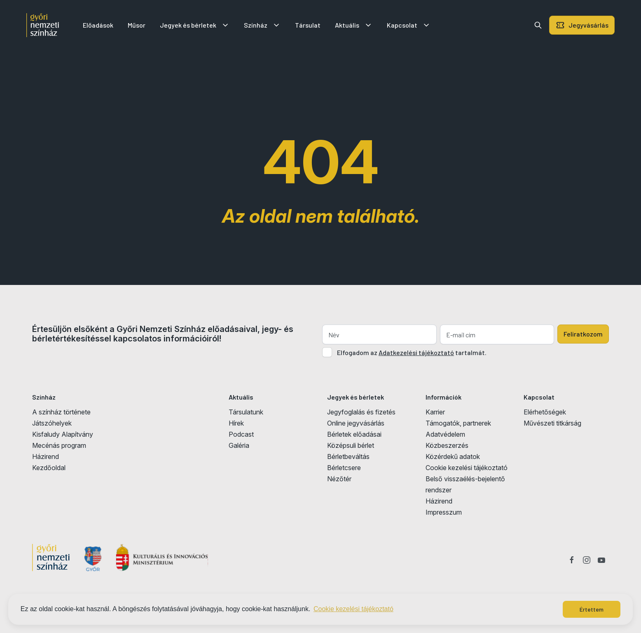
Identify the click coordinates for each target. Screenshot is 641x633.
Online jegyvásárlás (355, 423)
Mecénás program (59, 445)
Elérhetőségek (545, 412)
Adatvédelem (445, 434)
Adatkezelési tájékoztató (416, 352)
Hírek (236, 423)
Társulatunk (246, 412)
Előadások (98, 25)
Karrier (435, 412)
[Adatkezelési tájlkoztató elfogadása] (327, 352)
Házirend (45, 456)
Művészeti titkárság (552, 423)
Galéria (239, 445)
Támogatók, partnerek (458, 423)
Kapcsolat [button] (408, 25)
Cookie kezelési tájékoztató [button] (353, 608)
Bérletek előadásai (354, 434)
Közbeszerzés (447, 445)
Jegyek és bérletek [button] (194, 25)
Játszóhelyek (52, 423)
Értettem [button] (592, 609)
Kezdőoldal (49, 468)
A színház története (61, 412)
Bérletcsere (344, 468)
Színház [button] (262, 25)
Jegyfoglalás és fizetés (361, 412)
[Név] (379, 334)
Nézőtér (339, 479)
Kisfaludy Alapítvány (62, 434)
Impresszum (444, 512)
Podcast (241, 434)
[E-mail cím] (497, 334)
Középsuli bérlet (350, 445)
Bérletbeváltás (348, 456)
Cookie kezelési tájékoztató (467, 468)
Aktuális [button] (353, 25)
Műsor (136, 25)
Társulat (307, 25)
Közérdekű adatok (453, 456)
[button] (538, 25)
